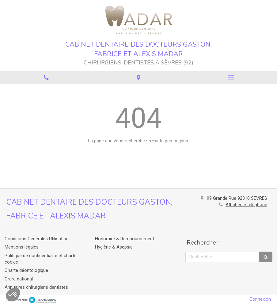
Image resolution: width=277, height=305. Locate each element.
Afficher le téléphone (246, 204)
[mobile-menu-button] (231, 77)
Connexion (260, 299)
